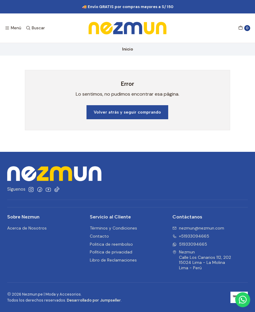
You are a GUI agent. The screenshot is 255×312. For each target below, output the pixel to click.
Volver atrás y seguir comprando (127, 112)
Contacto (99, 236)
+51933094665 (190, 236)
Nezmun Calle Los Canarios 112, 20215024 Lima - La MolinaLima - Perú (201, 259)
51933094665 (189, 244)
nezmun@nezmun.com (198, 228)
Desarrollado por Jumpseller (94, 300)
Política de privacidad (111, 252)
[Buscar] (35, 28)
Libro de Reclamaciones (113, 260)
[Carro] (244, 28)
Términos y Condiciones (113, 228)
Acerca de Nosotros (27, 228)
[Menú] (13, 28)
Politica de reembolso (111, 244)
